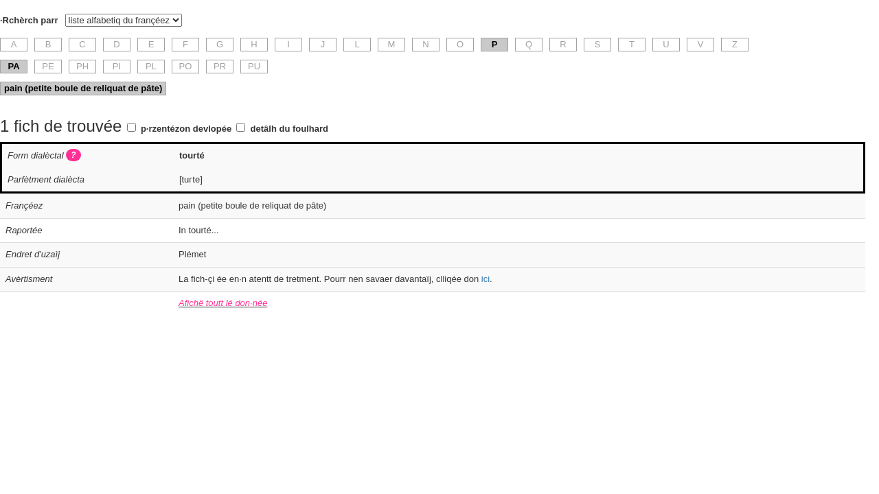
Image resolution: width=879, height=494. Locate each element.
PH (82, 66)
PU (254, 66)
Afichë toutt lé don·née (223, 303)
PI (117, 66)
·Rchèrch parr (29, 20)
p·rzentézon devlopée (186, 129)
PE (48, 66)
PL (151, 66)
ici (485, 279)
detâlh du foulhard (289, 129)
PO (185, 66)
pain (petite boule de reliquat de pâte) (83, 88)
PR (220, 66)
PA (13, 66)
